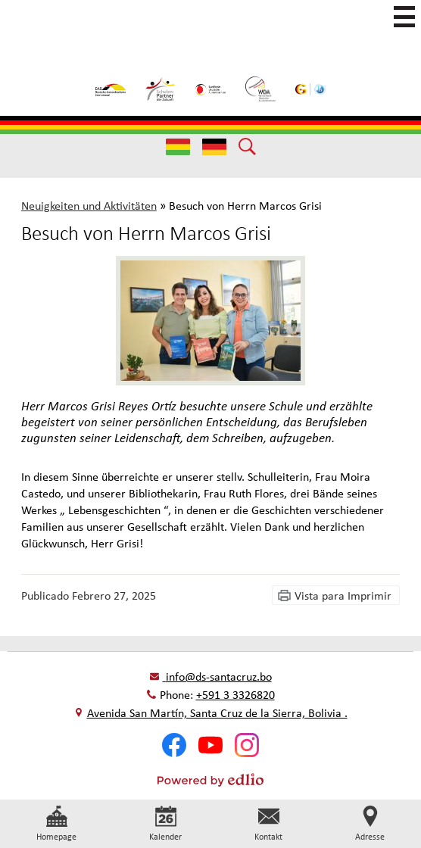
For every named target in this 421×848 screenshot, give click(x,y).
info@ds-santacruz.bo (217, 676)
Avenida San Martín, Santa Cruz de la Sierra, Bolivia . (217, 712)
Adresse (370, 824)
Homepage (56, 824)
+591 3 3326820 (235, 694)
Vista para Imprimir (343, 595)
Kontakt (268, 824)
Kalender (165, 824)
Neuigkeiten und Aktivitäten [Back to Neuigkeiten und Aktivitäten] (89, 205)
